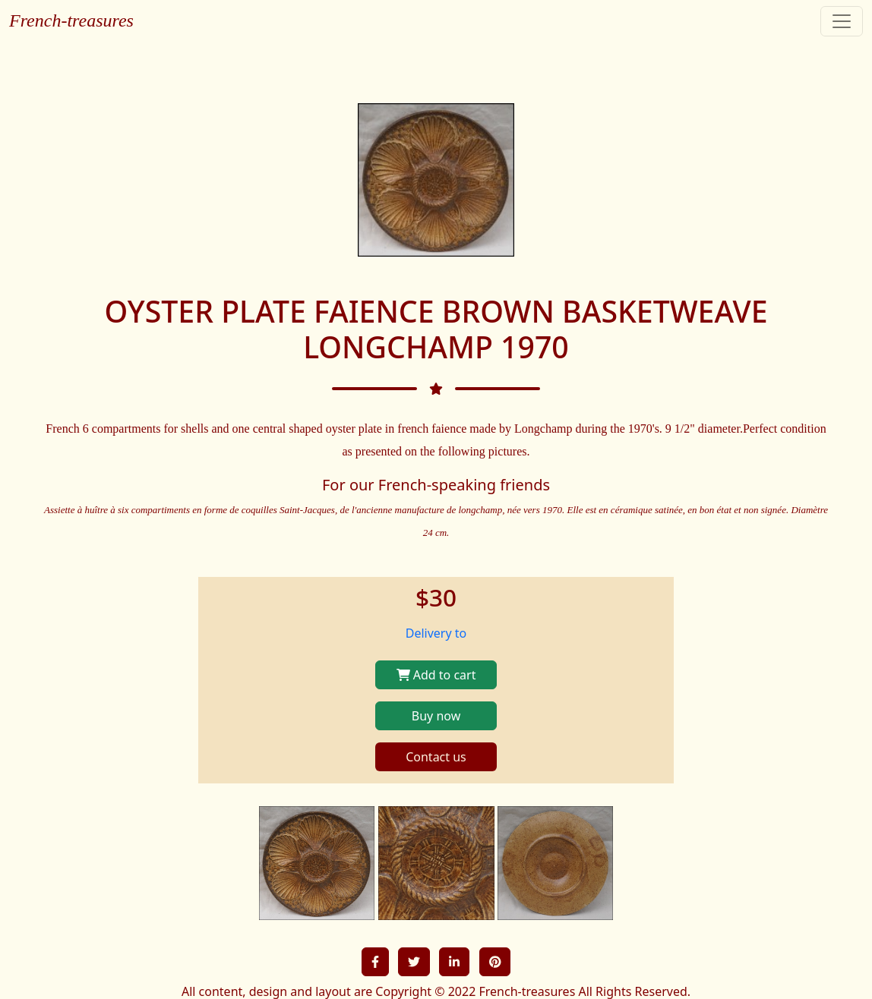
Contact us (436, 756)
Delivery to (436, 633)
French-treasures (71, 20)
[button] (375, 961)
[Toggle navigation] (841, 21)
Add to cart (436, 675)
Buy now (436, 715)
